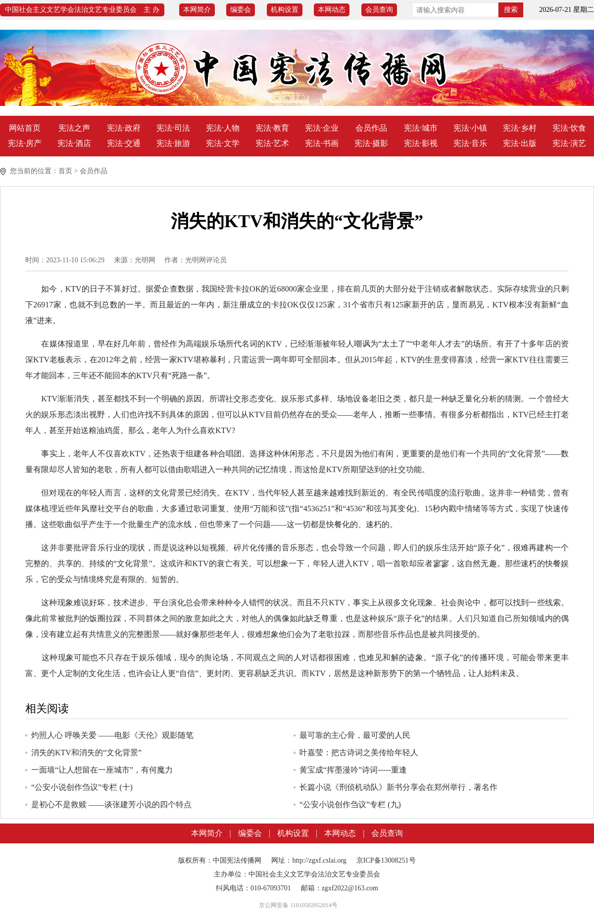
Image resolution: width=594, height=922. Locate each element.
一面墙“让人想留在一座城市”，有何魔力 (102, 770)
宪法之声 (74, 128)
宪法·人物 (223, 128)
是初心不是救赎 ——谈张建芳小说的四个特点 (111, 804)
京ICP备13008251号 (386, 860)
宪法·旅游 (173, 143)
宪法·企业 (322, 128)
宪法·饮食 (569, 128)
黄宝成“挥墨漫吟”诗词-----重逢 (353, 770)
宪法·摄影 (371, 143)
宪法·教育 (272, 128)
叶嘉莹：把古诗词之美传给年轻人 (358, 752)
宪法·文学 (223, 143)
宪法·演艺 (569, 143)
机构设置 (284, 9)
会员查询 (379, 9)
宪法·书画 (322, 143)
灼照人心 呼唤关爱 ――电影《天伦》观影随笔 (112, 735)
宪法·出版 (520, 143)
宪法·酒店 (74, 143)
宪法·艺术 (272, 143)
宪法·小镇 (470, 128)
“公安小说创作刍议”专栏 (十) (82, 787)
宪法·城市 (421, 128)
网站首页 (25, 128)
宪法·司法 (173, 128)
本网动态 (332, 9)
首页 (65, 171)
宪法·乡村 (520, 128)
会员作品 (371, 128)
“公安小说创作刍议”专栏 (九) (350, 804)
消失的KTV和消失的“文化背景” (86, 752)
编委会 (240, 9)
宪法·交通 (124, 143)
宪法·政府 (124, 128)
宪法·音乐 (470, 143)
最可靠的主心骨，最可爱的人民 (354, 735)
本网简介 (197, 9)
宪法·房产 (25, 143)
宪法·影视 (421, 143)
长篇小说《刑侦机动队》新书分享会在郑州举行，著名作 (398, 787)
